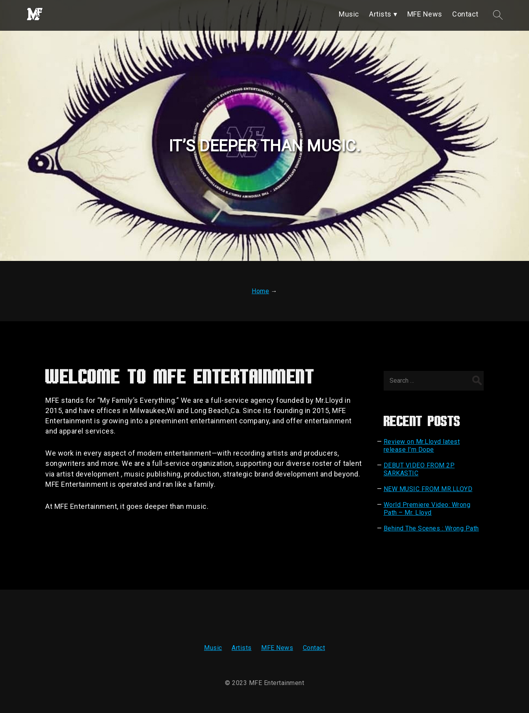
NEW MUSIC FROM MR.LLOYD (428, 489)
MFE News (277, 648)
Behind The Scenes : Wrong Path (431, 528)
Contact (314, 648)
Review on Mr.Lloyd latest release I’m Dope (422, 445)
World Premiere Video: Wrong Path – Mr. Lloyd (427, 508)
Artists (242, 648)
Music (213, 648)
